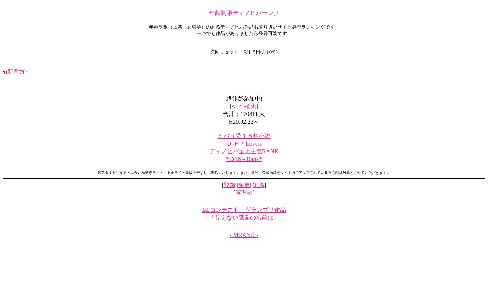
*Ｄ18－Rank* (244, 159)
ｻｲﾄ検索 (244, 106)
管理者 (244, 193)
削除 (258, 185)
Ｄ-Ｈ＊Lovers (244, 143)
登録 (229, 185)
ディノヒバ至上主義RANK (244, 151)
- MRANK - (244, 235)
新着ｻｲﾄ (15, 71)
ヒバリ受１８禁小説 (244, 136)
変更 (244, 185)
